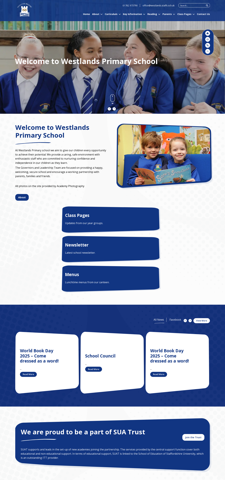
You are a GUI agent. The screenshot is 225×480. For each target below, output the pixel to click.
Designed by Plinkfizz (200, 476)
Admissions (53, 442)
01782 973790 (130, 7)
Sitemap (53, 476)
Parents (167, 16)
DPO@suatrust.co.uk (100, 452)
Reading (152, 16)
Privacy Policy (38, 476)
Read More (28, 315)
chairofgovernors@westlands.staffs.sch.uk (149, 464)
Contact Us (203, 16)
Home (86, 16)
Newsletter (96, 215)
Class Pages (184, 16)
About (95, 16)
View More (201, 261)
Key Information (132, 16)
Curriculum (111, 16)
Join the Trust (193, 381)
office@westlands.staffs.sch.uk (159, 7)
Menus (154, 215)
